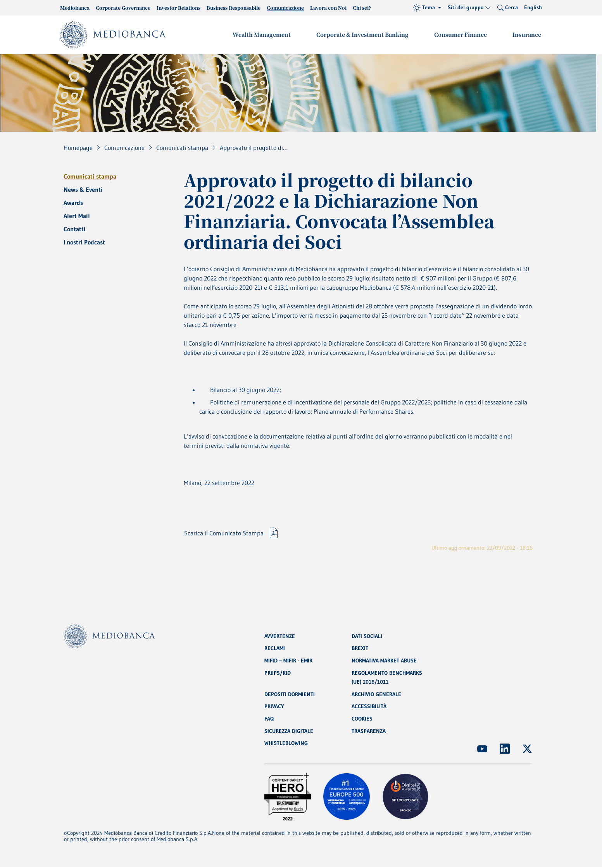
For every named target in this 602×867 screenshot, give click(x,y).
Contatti (75, 229)
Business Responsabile (233, 7)
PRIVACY (274, 706)
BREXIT (360, 647)
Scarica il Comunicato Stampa (224, 536)
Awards (73, 202)
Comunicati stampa (90, 176)
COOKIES (362, 718)
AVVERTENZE (279, 634)
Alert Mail (77, 216)
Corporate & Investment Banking (364, 34)
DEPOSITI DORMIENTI (289, 693)
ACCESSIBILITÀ (369, 706)
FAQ (269, 718)
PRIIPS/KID (277, 672)
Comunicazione (285, 7)
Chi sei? (362, 7)
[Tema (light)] (427, 7)
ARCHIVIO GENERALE (376, 693)
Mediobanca (75, 7)
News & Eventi (83, 189)
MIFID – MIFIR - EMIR (288, 659)
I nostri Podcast (84, 242)
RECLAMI (274, 647)
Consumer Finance (461, 34)
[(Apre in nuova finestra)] (482, 749)
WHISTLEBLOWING (286, 743)
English (533, 7)
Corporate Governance (123, 7)
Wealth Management (264, 34)
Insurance (527, 34)
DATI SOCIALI (367, 634)
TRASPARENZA (369, 731)
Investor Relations (178, 7)
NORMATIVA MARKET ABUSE (384, 659)
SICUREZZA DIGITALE (288, 731)
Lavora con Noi (328, 7)
